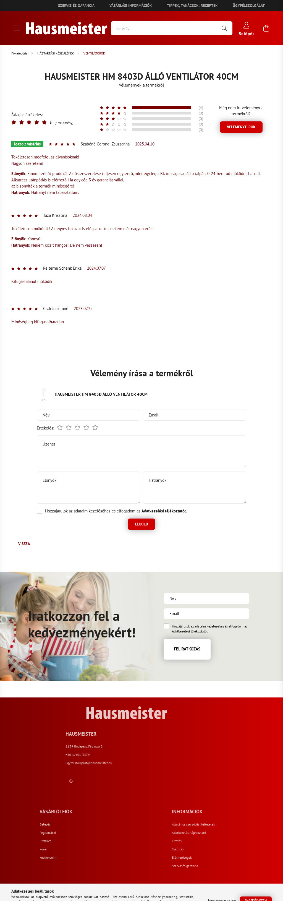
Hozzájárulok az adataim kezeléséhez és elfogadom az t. (116, 511)
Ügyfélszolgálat (249, 5)
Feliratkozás (187, 649)
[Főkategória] (19, 53)
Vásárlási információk (130, 5)
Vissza (24, 543)
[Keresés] (171, 28)
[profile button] (246, 28)
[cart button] (266, 28)
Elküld (141, 524)
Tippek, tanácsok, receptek (192, 5)
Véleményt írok (241, 126)
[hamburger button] (16, 28)
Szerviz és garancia (76, 5)
